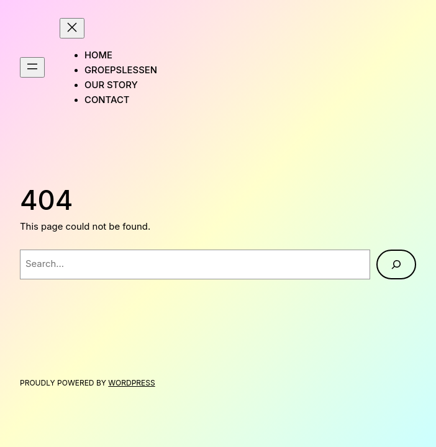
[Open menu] (32, 67)
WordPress (131, 382)
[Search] (396, 264)
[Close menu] (72, 28)
